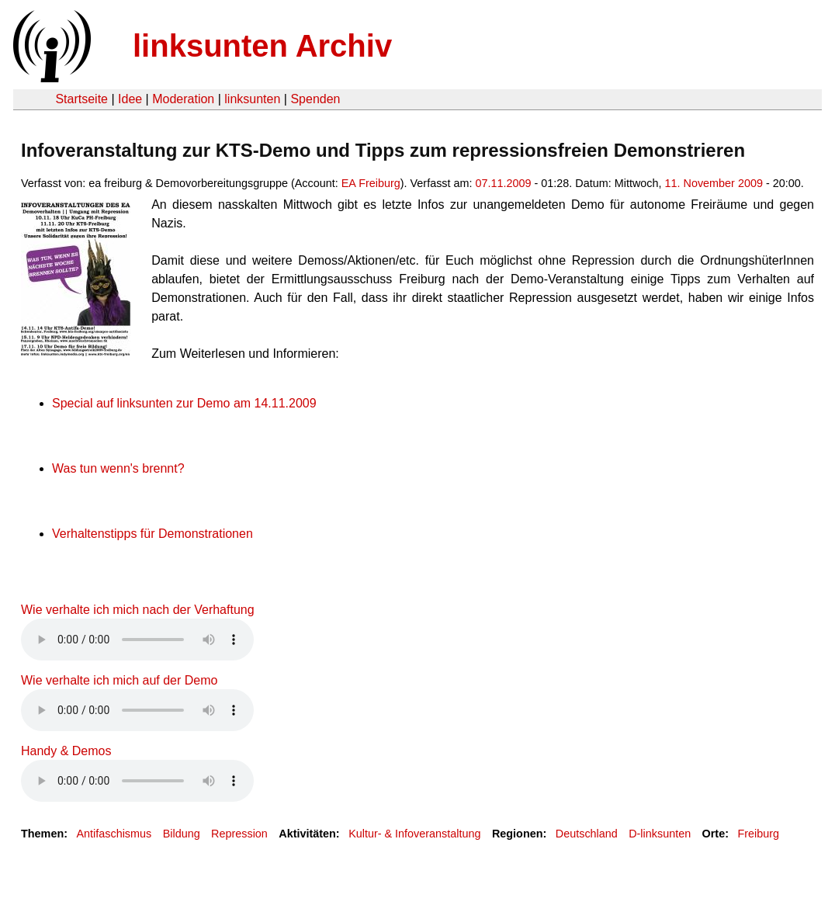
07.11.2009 (504, 183)
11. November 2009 (714, 183)
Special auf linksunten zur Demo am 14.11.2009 (184, 403)
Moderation (183, 99)
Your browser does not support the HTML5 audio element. (137, 639)
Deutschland (587, 833)
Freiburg (758, 833)
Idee (130, 99)
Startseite (81, 99)
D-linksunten (660, 833)
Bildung (181, 833)
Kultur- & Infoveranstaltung (414, 833)
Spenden (315, 99)
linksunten (252, 99)
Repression (239, 833)
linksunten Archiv (262, 46)
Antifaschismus (113, 833)
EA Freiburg (370, 183)
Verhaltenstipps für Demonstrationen (152, 533)
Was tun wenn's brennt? (118, 468)
